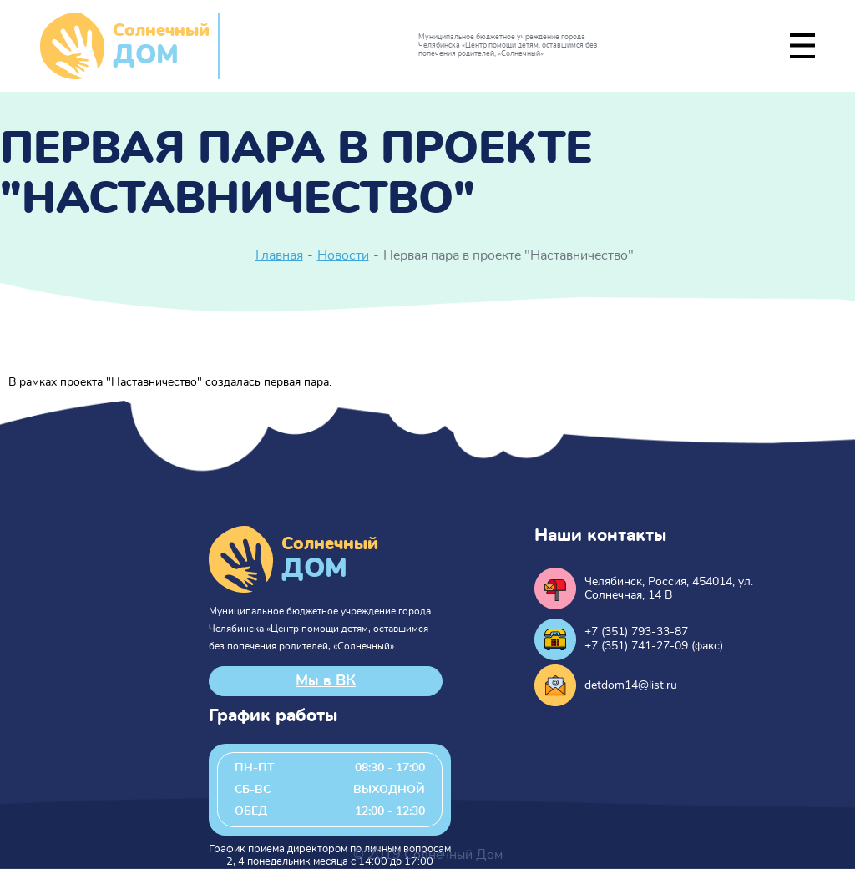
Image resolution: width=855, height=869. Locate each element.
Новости (343, 255)
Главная (279, 255)
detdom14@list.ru (630, 685)
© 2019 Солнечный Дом (428, 854)
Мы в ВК (326, 681)
